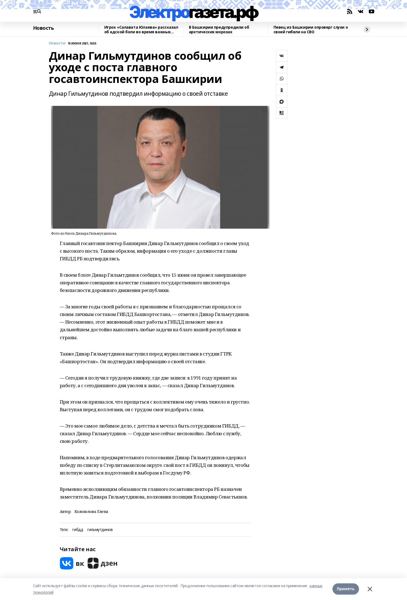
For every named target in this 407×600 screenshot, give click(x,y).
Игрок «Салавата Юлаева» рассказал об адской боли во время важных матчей (141, 29)
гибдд (77, 529)
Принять (346, 589)
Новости (57, 43)
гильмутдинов (99, 529)
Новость (43, 28)
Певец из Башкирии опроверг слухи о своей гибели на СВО (311, 29)
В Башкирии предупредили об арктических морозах (219, 29)
